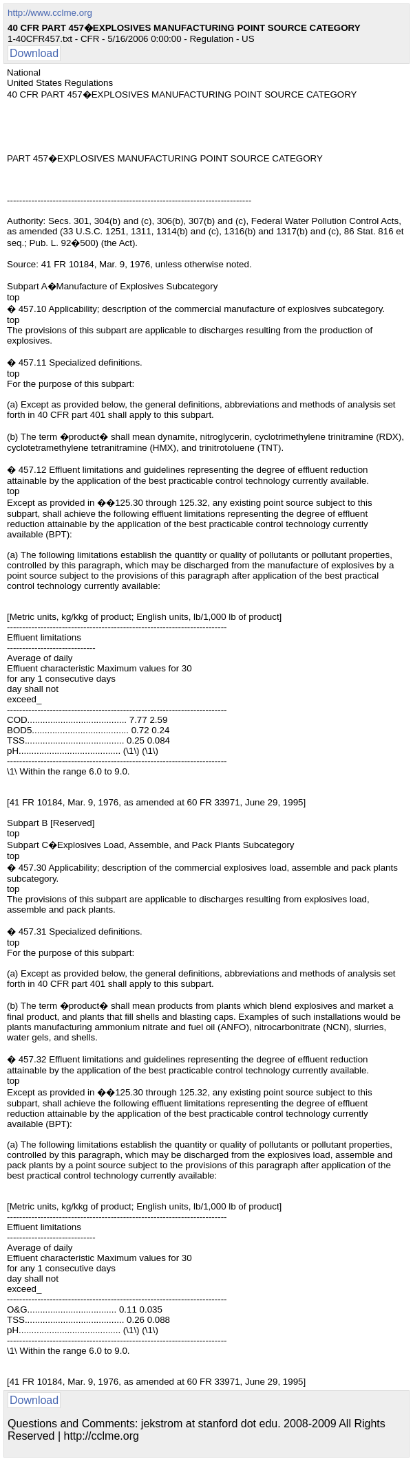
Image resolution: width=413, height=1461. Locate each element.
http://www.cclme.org (50, 13)
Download (34, 53)
